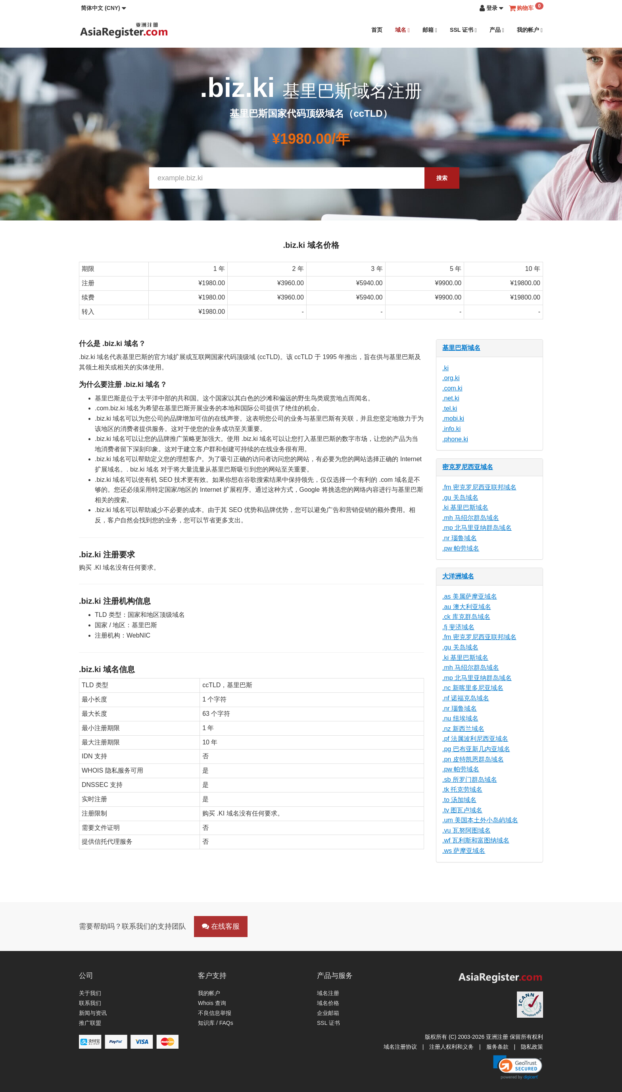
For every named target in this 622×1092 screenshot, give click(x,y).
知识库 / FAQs (215, 1023)
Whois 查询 (212, 1003)
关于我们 (90, 993)
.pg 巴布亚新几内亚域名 (476, 749)
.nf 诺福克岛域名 (465, 698)
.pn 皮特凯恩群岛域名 (473, 759)
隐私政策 (532, 1047)
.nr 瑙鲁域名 (459, 538)
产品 (497, 30)
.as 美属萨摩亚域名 (469, 596)
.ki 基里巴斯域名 (465, 507)
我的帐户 (530, 30)
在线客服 (221, 926)
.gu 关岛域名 (460, 497)
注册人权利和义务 (451, 1047)
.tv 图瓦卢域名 (462, 810)
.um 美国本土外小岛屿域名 (480, 820)
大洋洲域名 (458, 576)
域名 (402, 30)
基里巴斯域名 (461, 347)
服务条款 (497, 1047)
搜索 (441, 178)
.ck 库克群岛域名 (466, 616)
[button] (103, 8)
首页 (376, 30)
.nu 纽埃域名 (460, 718)
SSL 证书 (463, 30)
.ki (445, 368)
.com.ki (452, 388)
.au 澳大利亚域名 (466, 606)
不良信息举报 (214, 1013)
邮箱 (429, 30)
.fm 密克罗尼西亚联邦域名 (479, 487)
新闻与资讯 (93, 1013)
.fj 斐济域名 (458, 627)
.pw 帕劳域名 (460, 548)
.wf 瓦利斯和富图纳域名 (475, 840)
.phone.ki (455, 439)
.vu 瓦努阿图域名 (466, 830)
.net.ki (450, 398)
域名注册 (328, 993)
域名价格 (328, 1003)
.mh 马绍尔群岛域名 (470, 517)
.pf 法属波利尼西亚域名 (475, 738)
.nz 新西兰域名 (463, 728)
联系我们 (90, 1003)
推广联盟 (90, 1023)
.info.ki (451, 428)
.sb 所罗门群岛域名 (469, 779)
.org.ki (451, 378)
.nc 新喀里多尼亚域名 (472, 687)
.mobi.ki (453, 418)
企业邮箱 (328, 1013)
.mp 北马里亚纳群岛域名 (477, 527)
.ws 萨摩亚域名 (463, 850)
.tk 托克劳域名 (462, 789)
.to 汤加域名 (459, 799)
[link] (517, 1067)
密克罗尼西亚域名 (467, 467)
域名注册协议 (400, 1047)
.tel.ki (449, 408)
